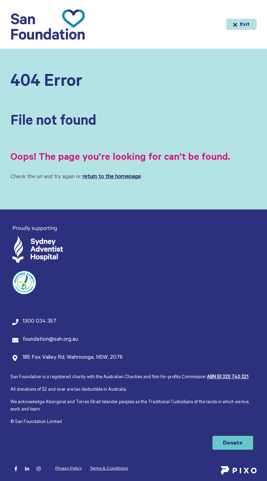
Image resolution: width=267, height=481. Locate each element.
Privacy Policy (68, 468)
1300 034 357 (39, 321)
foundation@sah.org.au (50, 340)
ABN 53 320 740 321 (227, 377)
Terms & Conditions (109, 468)
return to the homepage (111, 177)
